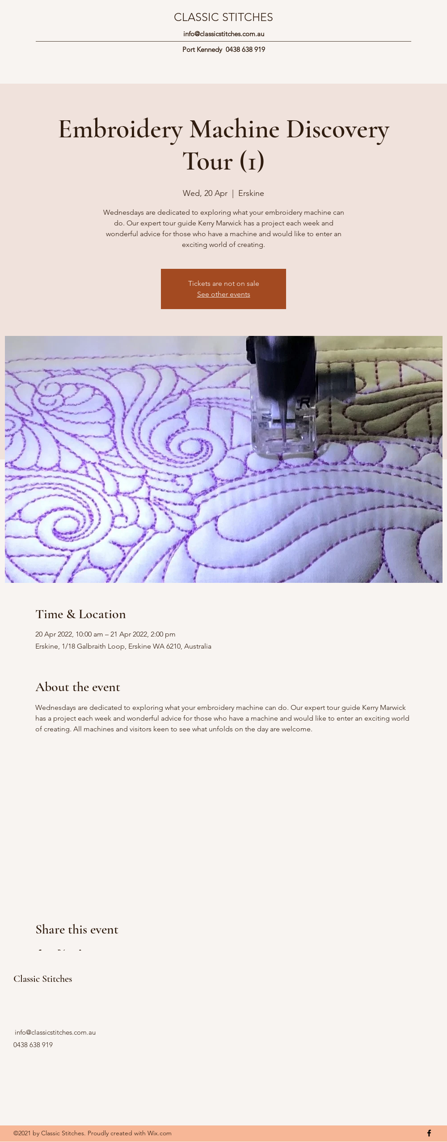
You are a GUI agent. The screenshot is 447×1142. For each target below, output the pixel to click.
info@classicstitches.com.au (223, 34)
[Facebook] (429, 1133)
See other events (223, 294)
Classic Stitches (42, 979)
